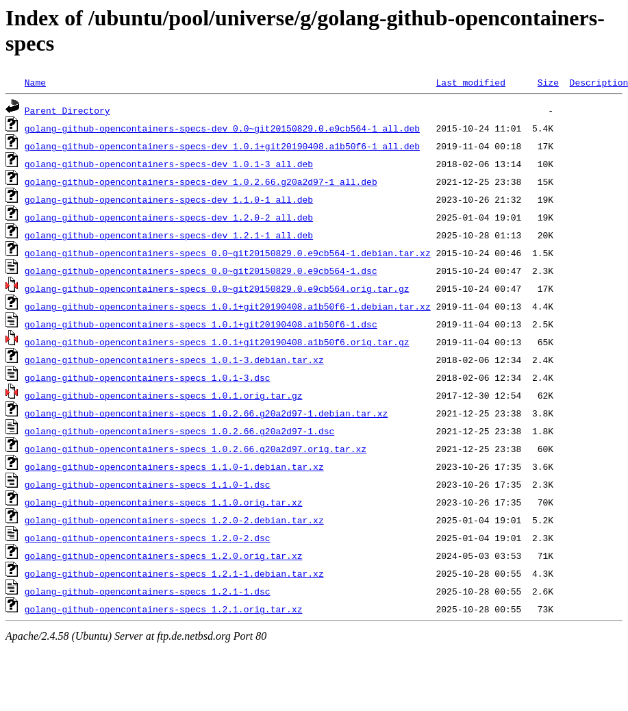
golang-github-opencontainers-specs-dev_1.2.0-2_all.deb (169, 217)
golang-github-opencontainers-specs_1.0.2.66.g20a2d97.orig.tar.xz (195, 448)
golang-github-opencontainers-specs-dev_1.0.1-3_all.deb (169, 164)
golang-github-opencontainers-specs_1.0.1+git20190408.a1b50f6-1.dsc (201, 324)
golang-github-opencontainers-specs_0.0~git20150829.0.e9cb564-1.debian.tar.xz (228, 253)
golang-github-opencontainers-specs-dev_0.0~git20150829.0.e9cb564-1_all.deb (222, 128)
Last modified (470, 82)
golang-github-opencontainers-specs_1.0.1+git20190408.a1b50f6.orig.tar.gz (217, 342)
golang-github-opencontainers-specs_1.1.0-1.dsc (148, 484)
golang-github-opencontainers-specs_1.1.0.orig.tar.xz (164, 502)
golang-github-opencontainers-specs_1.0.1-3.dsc (148, 377)
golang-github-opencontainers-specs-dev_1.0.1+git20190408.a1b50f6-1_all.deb (222, 146)
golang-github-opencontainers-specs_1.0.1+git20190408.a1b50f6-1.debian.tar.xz (228, 306)
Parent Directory (67, 110)
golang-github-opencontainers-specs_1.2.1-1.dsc (148, 591)
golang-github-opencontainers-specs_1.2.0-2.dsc (148, 538)
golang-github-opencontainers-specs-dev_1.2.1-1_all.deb (169, 235)
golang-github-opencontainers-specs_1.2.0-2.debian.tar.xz (174, 520)
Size (548, 82)
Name (35, 82)
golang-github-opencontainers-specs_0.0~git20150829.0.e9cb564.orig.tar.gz (217, 288)
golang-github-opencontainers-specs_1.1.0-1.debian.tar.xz (174, 466)
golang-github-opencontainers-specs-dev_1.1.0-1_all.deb (169, 199)
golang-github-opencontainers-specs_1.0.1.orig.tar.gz (164, 395)
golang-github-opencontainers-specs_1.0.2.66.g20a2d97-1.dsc (179, 431)
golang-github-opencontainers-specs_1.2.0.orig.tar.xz (164, 555)
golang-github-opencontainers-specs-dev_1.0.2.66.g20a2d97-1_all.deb (201, 181)
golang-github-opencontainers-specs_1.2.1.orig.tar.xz (164, 609)
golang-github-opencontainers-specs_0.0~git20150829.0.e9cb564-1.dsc (201, 270)
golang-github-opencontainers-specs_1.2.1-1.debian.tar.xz (174, 573)
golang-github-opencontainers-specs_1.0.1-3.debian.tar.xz (174, 359)
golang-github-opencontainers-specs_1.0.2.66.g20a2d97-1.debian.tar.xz (206, 413)
